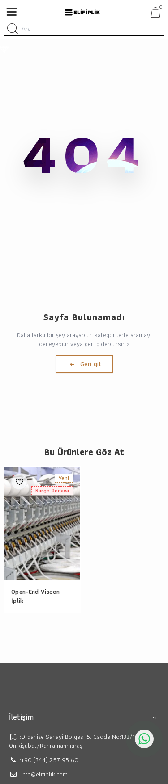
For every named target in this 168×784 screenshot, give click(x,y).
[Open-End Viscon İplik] (42, 523)
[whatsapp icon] (144, 739)
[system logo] (82, 12)
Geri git (84, 364)
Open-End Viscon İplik (35, 596)
